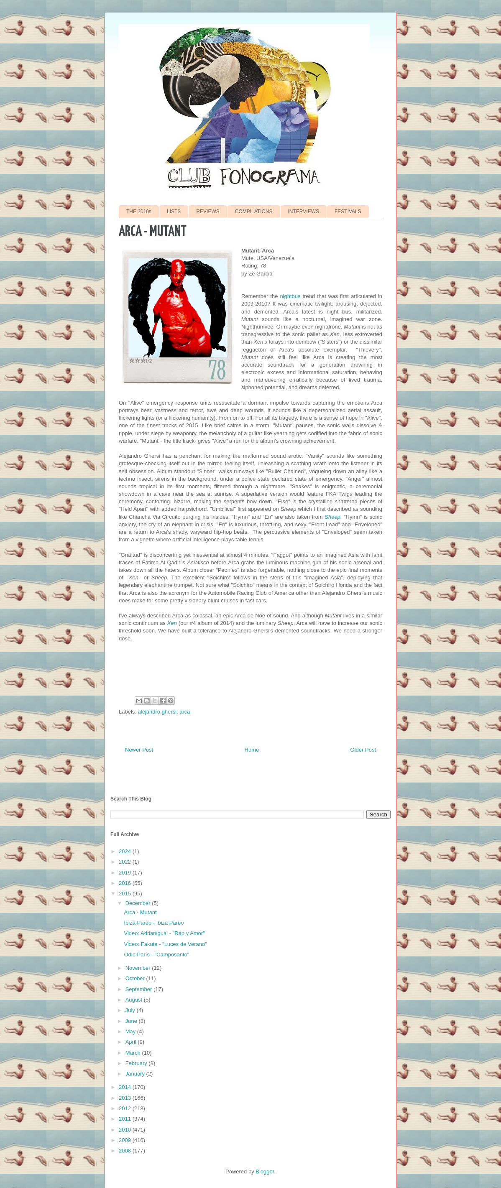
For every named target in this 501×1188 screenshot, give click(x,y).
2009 (126, 1140)
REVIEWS (207, 211)
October (135, 978)
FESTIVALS (348, 211)
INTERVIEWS (303, 211)
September (139, 989)
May (131, 1031)
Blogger (265, 1171)
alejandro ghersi (157, 712)
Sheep (332, 517)
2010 (126, 1130)
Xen (172, 623)
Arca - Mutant (140, 912)
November (138, 968)
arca (184, 712)
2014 (126, 1087)
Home (252, 750)
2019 (126, 872)
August (134, 1000)
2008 (126, 1150)
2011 (126, 1119)
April (131, 1042)
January (135, 1074)
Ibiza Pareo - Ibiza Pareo (154, 923)
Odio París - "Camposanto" (156, 954)
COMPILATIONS (254, 211)
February (137, 1063)
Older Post (363, 750)
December (138, 903)
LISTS (174, 211)
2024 (126, 851)
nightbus (290, 296)
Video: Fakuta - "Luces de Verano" (165, 944)
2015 (126, 893)
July (131, 1010)
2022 (126, 862)
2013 (126, 1098)
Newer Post (139, 750)
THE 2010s (138, 211)
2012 (126, 1108)
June (132, 1021)
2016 (126, 883)
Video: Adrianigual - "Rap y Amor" (164, 933)
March (133, 1053)
